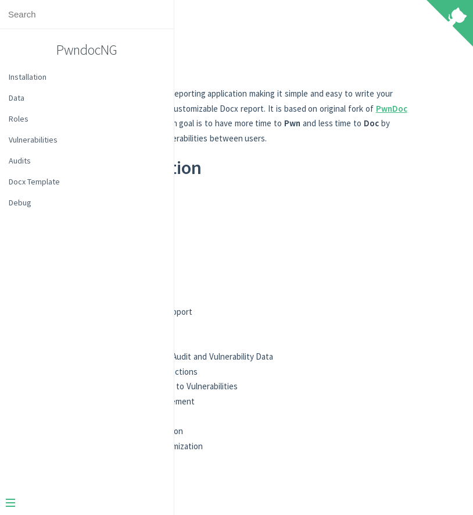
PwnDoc (228, 138)
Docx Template (34, 181)
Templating (249, 285)
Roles (18, 118)
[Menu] (82, 504)
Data (16, 98)
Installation (27, 77)
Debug (20, 202)
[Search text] (86, 14)
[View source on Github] (450, 24)
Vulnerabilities (33, 139)
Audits (20, 160)
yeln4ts (292, 138)
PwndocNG (86, 50)
